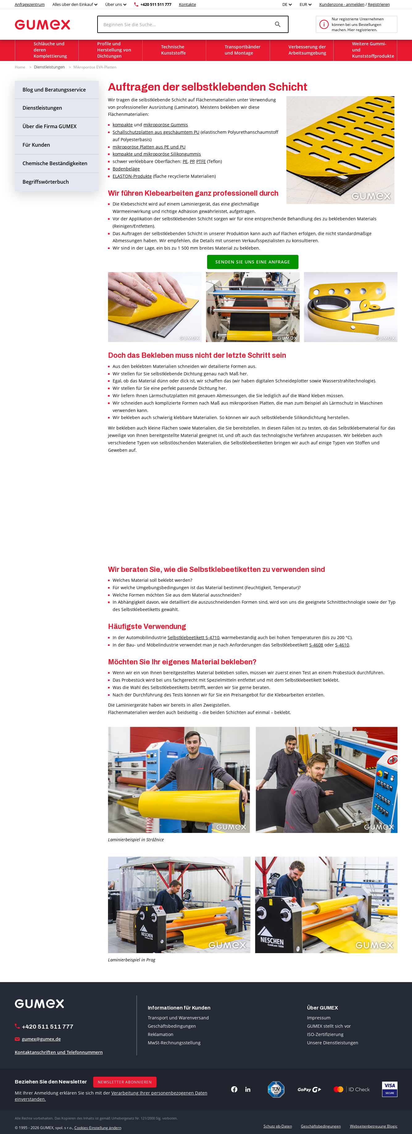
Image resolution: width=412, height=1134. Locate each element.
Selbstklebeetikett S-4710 (193, 637)
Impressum (319, 1017)
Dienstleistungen (48, 66)
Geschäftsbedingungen (172, 1025)
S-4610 (342, 644)
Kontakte (187, 4)
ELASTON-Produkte (132, 175)
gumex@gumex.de (41, 1038)
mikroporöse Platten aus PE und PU (149, 146)
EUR (303, 4)
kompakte (123, 124)
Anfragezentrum (30, 4)
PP (192, 161)
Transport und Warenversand (178, 1017)
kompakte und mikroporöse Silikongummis (157, 154)
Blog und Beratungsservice (54, 89)
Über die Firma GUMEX (50, 126)
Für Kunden (36, 144)
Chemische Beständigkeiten (55, 163)
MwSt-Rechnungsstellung (174, 1042)
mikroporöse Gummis (166, 124)
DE (284, 4)
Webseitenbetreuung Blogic (373, 1125)
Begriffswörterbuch (46, 181)
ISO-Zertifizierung (325, 1034)
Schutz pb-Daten (278, 1125)
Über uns (113, 4)
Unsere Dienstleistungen (332, 1042)
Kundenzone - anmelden (341, 4)
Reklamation (160, 1034)
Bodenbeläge (126, 168)
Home (20, 66)
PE (185, 161)
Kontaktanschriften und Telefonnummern (59, 1051)
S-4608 (316, 644)
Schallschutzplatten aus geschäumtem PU (156, 132)
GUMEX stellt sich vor (329, 1025)
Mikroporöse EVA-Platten (93, 66)
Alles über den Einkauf (72, 4)
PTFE (201, 161)
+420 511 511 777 (155, 4)
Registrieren (379, 4)
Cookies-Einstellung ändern (97, 1125)
